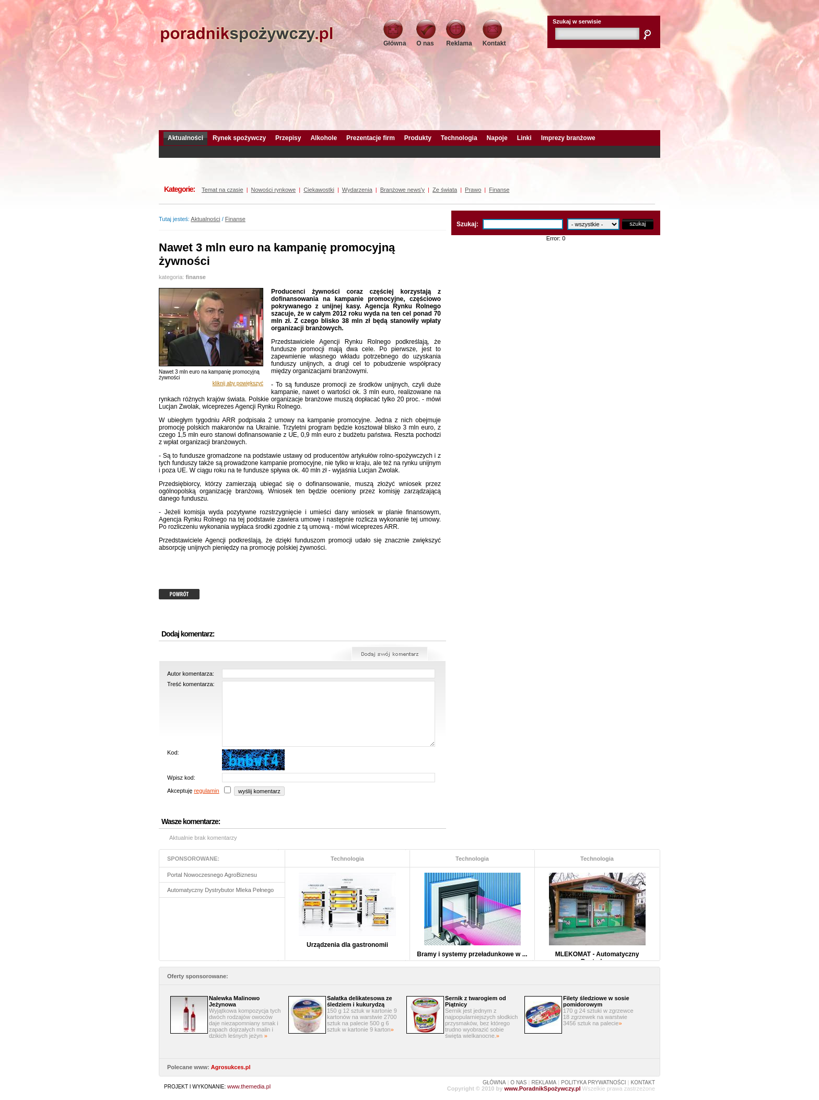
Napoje (497, 138)
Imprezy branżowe (568, 138)
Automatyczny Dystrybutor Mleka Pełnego (220, 890)
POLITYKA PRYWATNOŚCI (593, 1082)
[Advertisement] (409, 86)
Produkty (417, 138)
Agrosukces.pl (231, 1067)
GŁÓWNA (494, 1082)
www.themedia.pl (249, 1086)
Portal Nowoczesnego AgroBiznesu (212, 875)
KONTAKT (643, 1082)
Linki (524, 138)
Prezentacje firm (370, 138)
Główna (394, 40)
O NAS (518, 1082)
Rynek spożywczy (239, 138)
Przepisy (288, 138)
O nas (426, 40)
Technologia (459, 138)
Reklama (459, 40)
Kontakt (494, 40)
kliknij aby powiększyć (238, 383)
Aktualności (185, 138)
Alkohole (323, 138)
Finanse (235, 219)
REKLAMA (543, 1082)
